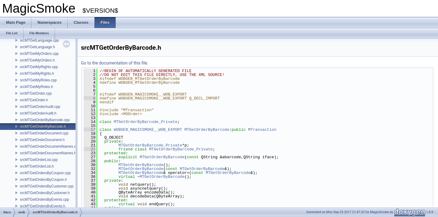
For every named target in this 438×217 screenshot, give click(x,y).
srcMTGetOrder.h (34, 100)
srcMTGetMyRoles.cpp (38, 80)
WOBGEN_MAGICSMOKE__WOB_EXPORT (148, 129)
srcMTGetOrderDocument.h (42, 140)
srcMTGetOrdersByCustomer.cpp (46, 186)
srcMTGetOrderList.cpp (39, 160)
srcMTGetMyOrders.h (37, 60)
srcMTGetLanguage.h (37, 47)
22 (89, 149)
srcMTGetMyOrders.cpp (39, 54)
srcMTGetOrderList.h (37, 166)
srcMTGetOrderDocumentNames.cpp (50, 146)
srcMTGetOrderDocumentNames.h (48, 153)
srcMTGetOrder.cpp (36, 93)
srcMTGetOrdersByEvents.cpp (44, 199)
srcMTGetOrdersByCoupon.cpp (45, 173)
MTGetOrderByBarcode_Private (146, 121)
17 (89, 129)
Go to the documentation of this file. (114, 63)
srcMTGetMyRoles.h (36, 87)
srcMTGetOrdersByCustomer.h (45, 193)
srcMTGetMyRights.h (37, 73)
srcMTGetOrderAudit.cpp (40, 107)
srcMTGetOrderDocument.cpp (44, 133)
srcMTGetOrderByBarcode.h (43, 126)
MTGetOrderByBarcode (207, 129)
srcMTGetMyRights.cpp (39, 67)
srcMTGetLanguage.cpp (39, 40)
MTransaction (262, 129)
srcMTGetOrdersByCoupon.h (43, 180)
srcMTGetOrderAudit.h (38, 113)
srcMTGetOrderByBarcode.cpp (45, 120)
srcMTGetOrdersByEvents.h (42, 206)
